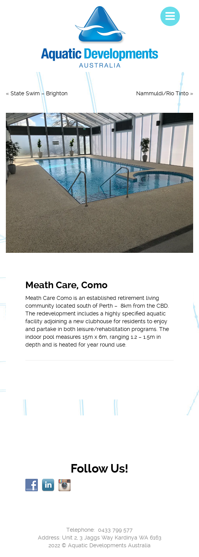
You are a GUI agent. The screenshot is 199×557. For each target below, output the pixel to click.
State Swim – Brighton (39, 93)
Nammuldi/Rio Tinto (162, 93)
